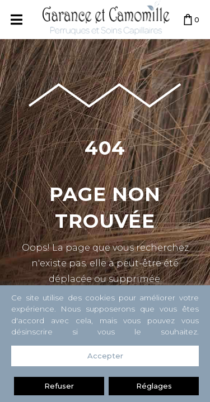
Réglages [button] (154, 385)
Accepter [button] (105, 355)
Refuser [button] (59, 385)
